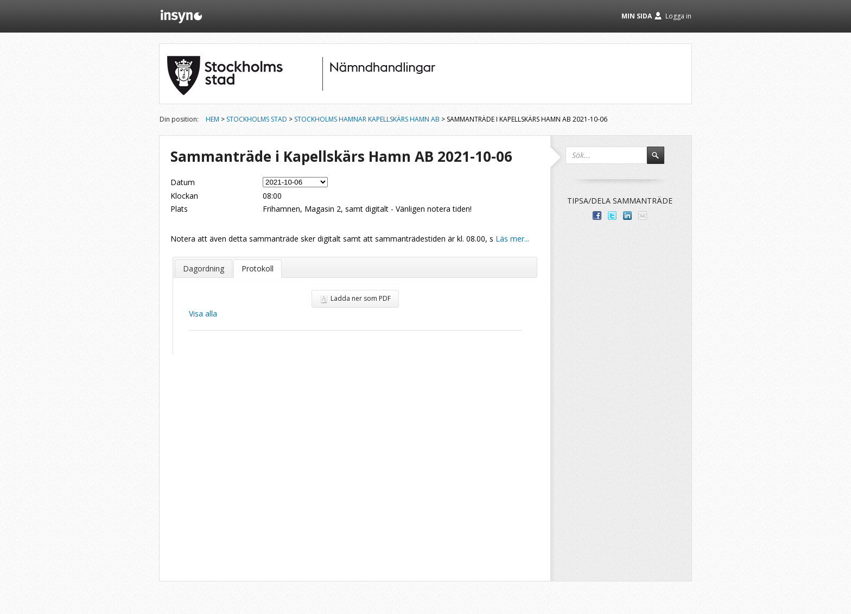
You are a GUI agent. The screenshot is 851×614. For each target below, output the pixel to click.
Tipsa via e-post (642, 215)
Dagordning (203, 268)
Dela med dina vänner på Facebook (597, 215)
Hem (212, 119)
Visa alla (203, 313)
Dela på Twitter (612, 215)
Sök (660, 160)
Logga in (678, 16)
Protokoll (258, 268)
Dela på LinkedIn (627, 215)
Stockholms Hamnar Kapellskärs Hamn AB (367, 119)
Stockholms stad (256, 119)
